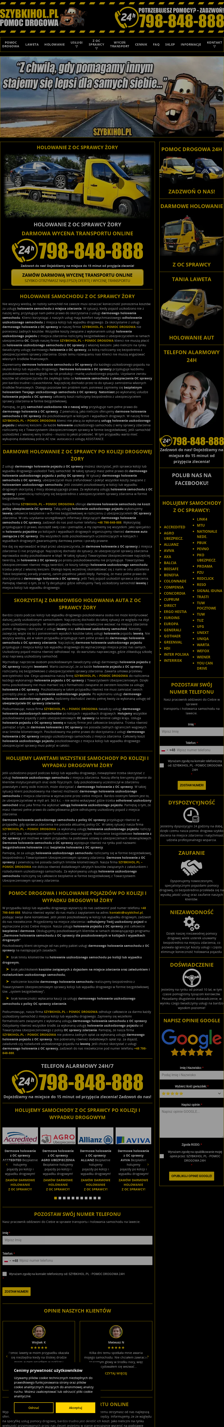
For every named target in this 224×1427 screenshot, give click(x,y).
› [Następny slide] (148, 1159)
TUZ (200, 620)
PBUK (202, 542)
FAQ (156, 44)
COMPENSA (174, 587)
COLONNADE (175, 581)
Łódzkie (139, 1395)
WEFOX (203, 651)
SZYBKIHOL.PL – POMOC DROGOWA (109, 326)
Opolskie (190, 1395)
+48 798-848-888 (109, 521)
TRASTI (203, 596)
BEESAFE (171, 569)
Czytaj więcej (39, 1293)
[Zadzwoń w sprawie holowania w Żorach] (77, 250)
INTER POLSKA (176, 654)
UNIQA (203, 638)
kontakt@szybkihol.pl (126, 911)
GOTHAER (172, 636)
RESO (201, 584)
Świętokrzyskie (188, 1399)
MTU (201, 525)
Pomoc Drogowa (10, 44)
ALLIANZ (171, 544)
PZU (200, 572)
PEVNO (203, 548)
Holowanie (54, 44)
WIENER (203, 657)
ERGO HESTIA (175, 611)
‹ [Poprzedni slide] (7, 1159)
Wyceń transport (119, 44)
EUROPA (171, 623)
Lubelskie (194, 1391)
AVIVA (169, 550)
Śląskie (171, 1399)
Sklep (170, 44)
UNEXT (203, 632)
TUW (201, 614)
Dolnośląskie (145, 1391)
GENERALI (172, 630)
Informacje (191, 44)
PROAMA (204, 566)
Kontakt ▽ (214, 44)
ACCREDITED (174, 527)
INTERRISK (173, 660)
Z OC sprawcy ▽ (96, 44)
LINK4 (202, 519)
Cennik (141, 44)
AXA (167, 556)
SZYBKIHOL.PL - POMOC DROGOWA (176, 1382)
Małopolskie (154, 1395)
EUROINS (172, 617)
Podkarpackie (207, 1395)
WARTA (203, 644)
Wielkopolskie (168, 1403)
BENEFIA (171, 575)
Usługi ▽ (77, 44)
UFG (200, 626)
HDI (167, 648)
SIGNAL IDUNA (209, 590)
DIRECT (170, 605)
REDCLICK (205, 578)
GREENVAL (173, 642)
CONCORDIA (174, 593)
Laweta (32, 44)
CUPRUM (171, 599)
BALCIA (170, 562)
